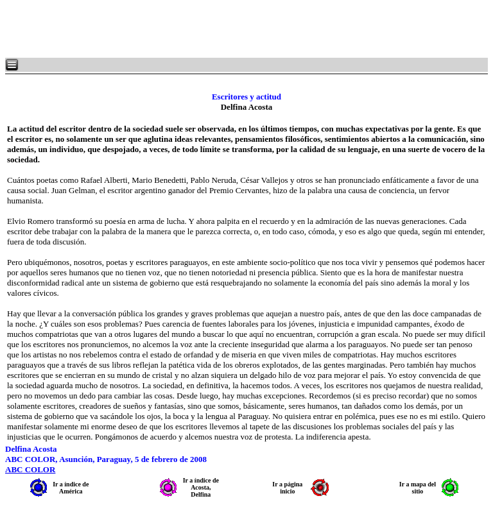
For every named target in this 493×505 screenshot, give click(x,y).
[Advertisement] (160, 29)
